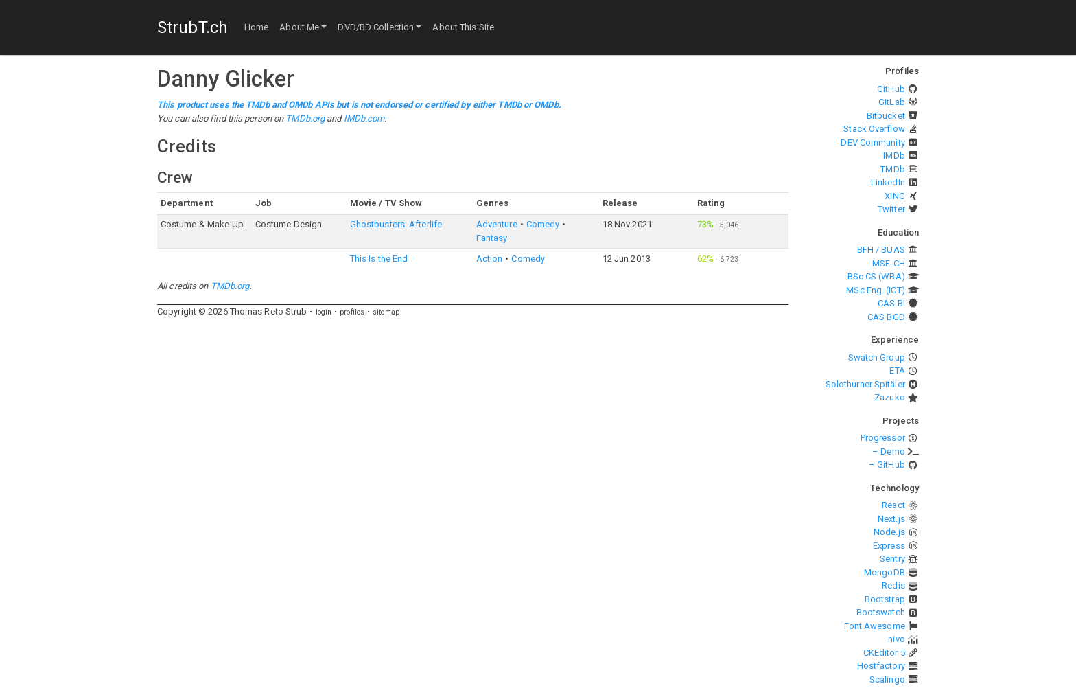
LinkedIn (888, 182)
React (893, 505)
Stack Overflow (873, 129)
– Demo (888, 451)
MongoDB (884, 572)
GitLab (891, 102)
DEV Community (872, 142)
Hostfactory (881, 666)
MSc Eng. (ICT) (875, 290)
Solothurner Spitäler (865, 384)
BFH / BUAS (881, 249)
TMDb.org (305, 118)
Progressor (883, 438)
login (324, 312)
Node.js (889, 532)
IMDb (893, 155)
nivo (896, 639)
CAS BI (891, 303)
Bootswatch (880, 612)
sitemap (386, 312)
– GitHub (887, 464)
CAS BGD (886, 317)
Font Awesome (874, 626)
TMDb (892, 169)
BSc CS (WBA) (876, 276)
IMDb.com (364, 118)
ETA (896, 370)
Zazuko (889, 397)
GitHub (891, 89)
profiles (352, 312)
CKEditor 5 (884, 653)
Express (889, 545)
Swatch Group (876, 357)
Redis (893, 585)
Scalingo (887, 679)
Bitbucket (886, 116)
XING (894, 196)
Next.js (891, 519)
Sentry (892, 558)
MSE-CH (888, 263)
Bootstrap (885, 599)
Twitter (891, 209)
